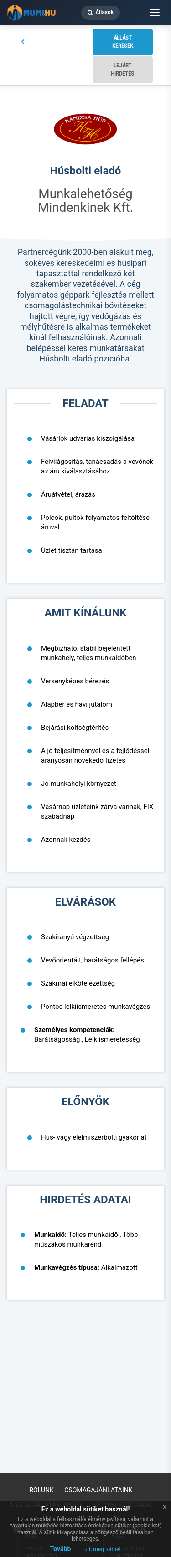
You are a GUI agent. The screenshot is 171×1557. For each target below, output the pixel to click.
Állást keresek (122, 41)
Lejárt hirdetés (122, 69)
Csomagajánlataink (98, 1490)
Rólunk (41, 1490)
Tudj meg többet (101, 1549)
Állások (101, 12)
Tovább (60, 1548)
